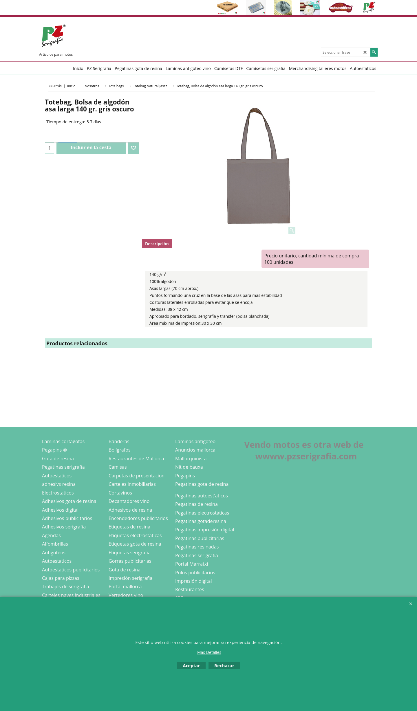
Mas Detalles (209, 652)
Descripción (157, 243)
